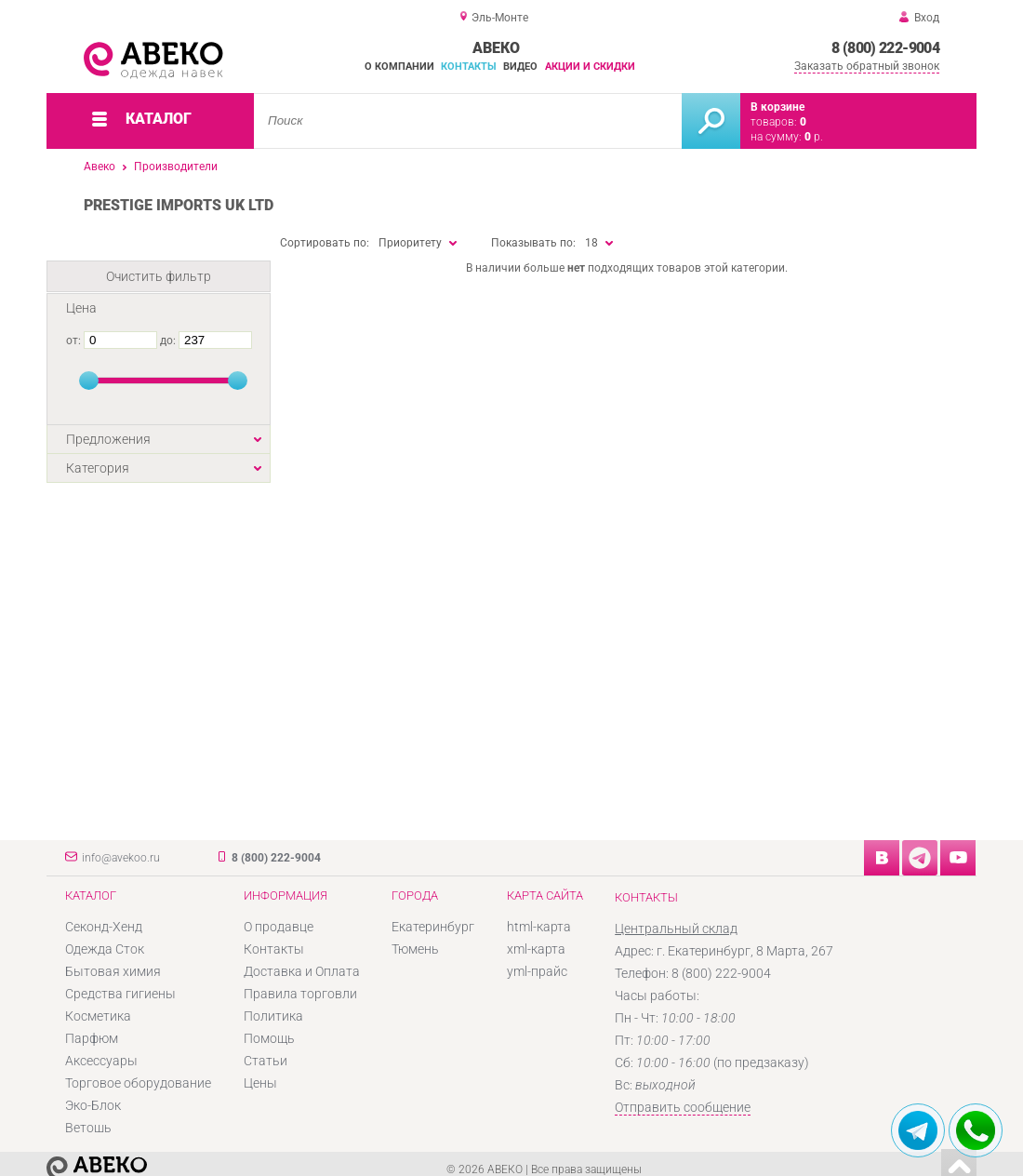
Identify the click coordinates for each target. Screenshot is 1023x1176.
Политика (273, 1016)
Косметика (98, 1016)
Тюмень (415, 949)
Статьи (265, 1060)
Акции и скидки (590, 66)
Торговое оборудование (138, 1083)
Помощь (269, 1038)
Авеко (99, 166)
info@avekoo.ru (121, 857)
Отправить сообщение (683, 1107)
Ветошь (88, 1127)
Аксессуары (101, 1060)
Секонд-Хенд (103, 926)
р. (813, 136)
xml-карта (536, 949)
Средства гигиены (120, 993)
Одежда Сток (104, 949)
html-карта (539, 926)
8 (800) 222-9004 (885, 48)
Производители (176, 166)
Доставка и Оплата (302, 971)
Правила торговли (300, 993)
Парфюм (91, 1038)
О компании (399, 66)
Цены (260, 1083)
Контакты (469, 66)
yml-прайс (537, 971)
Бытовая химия (113, 971)
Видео (520, 66)
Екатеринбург (433, 926)
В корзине (777, 107)
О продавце (278, 926)
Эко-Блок (93, 1105)
